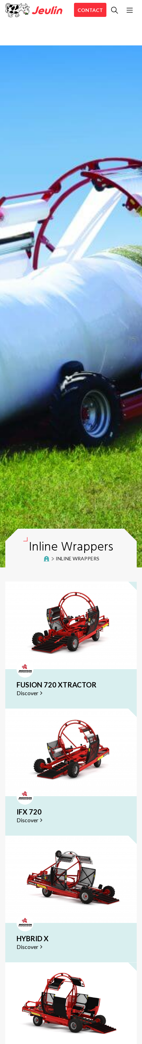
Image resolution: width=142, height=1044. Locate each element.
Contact (90, 10)
